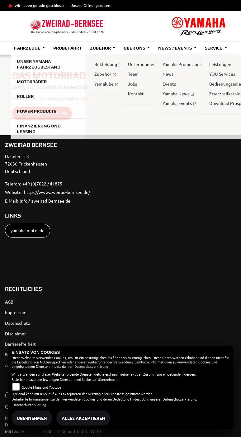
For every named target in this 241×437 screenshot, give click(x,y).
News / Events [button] (175, 48)
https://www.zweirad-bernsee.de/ (57, 192)
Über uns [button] (135, 48)
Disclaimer (15, 333)
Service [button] (214, 48)
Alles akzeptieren (83, 418)
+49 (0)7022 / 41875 (42, 183)
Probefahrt (67, 48)
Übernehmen (32, 418)
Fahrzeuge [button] (27, 48)
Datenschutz (17, 323)
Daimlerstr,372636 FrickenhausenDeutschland (26, 163)
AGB (9, 302)
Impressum (15, 312)
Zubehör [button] (100, 48)
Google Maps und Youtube (41, 387)
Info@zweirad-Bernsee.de (45, 201)
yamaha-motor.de (28, 230)
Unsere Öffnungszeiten (90, 5)
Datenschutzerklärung (91, 366)
